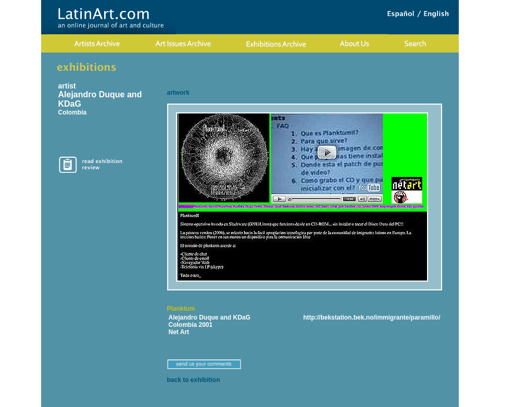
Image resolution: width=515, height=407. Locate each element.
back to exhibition (193, 380)
